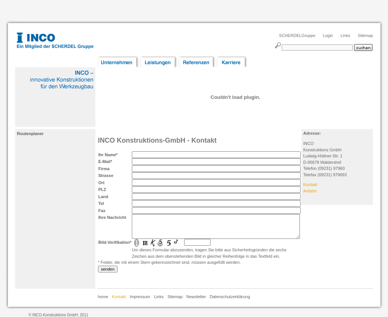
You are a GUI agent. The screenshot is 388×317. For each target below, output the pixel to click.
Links (345, 35)
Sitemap (365, 35)
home (103, 296)
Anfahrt (309, 191)
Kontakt (310, 184)
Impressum (140, 296)
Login (328, 35)
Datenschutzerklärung (230, 296)
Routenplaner (30, 133)
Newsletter (196, 296)
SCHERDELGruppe (297, 35)
